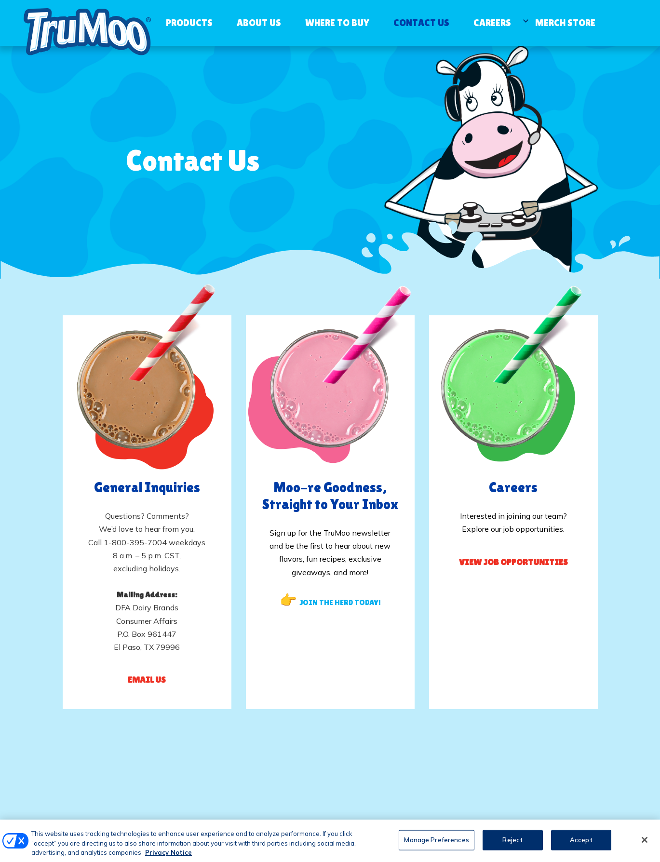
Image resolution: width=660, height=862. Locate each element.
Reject (512, 845)
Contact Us (421, 22)
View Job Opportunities (513, 562)
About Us (259, 22)
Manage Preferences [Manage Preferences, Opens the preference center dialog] (436, 845)
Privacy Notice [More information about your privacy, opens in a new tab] (168, 857)
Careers (492, 22)
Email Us (147, 679)
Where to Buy (337, 22)
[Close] (644, 844)
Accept (581, 845)
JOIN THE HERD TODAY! (340, 602)
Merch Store (565, 22)
